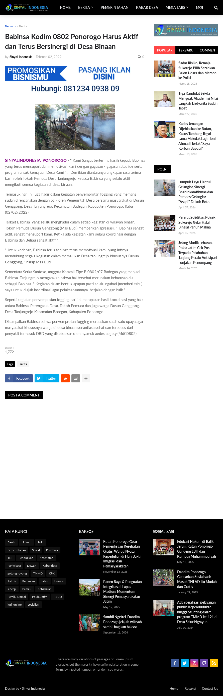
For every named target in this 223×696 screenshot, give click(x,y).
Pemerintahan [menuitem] (115, 7)
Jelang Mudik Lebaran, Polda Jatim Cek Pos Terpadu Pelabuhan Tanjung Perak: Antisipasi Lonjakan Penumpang (197, 252)
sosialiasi (33, 604)
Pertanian (28, 581)
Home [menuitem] (65, 7)
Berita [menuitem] (84, 7)
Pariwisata (14, 565)
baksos (58, 581)
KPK (52, 573)
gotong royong (17, 573)
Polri (41, 542)
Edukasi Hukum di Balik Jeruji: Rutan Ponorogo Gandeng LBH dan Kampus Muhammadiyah (196, 548)
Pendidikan (26, 558)
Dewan (31, 565)
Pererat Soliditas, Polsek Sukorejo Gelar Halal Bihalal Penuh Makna (196, 222)
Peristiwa (52, 550)
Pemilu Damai (17, 597)
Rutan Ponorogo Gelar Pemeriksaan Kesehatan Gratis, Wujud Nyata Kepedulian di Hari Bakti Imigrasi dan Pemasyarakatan (122, 553)
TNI (10, 558)
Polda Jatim (39, 597)
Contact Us (210, 688)
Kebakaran (45, 589)
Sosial (36, 550)
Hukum (26, 542)
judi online (15, 604)
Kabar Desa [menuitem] (147, 7)
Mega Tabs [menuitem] (175, 7)
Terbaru (186, 50)
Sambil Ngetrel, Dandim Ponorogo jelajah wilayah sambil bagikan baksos (122, 622)
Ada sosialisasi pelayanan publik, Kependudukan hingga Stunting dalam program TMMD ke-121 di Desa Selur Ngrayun (197, 612)
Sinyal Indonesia (33, 688)
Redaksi (190, 688)
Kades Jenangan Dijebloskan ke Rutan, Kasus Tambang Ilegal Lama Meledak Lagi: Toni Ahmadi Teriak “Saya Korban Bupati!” (197, 136)
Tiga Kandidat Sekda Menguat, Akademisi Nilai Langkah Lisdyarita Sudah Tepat (198, 100)
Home (174, 688)
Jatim (44, 581)
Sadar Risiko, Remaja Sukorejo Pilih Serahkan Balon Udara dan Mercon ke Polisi (197, 70)
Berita (23, 26)
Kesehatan (46, 558)
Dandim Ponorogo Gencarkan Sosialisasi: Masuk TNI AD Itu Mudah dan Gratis (197, 579)
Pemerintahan (17, 550)
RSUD (58, 597)
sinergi (12, 589)
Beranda (10, 26)
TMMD (38, 573)
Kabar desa (50, 565)
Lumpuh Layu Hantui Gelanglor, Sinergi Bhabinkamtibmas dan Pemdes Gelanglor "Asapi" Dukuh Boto (195, 192)
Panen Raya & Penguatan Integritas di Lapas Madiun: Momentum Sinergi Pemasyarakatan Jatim (122, 591)
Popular (164, 50)
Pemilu (26, 589)
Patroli (12, 581)
